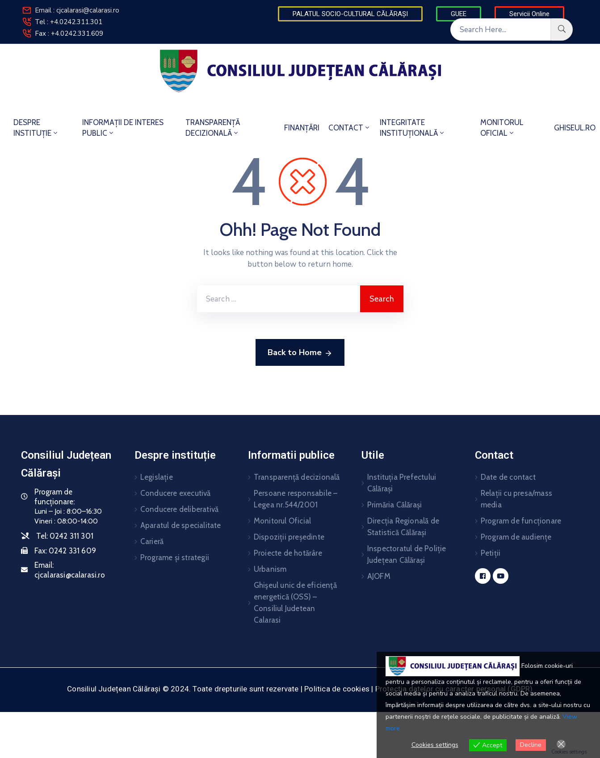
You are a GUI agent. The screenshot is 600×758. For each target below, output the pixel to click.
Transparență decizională (297, 477)
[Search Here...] (500, 29)
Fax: (65, 550)
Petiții (490, 553)
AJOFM (378, 576)
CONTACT (349, 127)
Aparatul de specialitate (180, 525)
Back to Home (300, 353)
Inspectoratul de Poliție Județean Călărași (406, 554)
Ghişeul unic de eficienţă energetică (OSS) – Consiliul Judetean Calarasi (295, 602)
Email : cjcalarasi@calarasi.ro (77, 10)
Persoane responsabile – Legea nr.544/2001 (296, 499)
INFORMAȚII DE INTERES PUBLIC (123, 128)
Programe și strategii (174, 557)
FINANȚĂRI (301, 127)
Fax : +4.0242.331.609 (69, 33)
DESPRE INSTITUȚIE (36, 128)
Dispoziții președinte (289, 536)
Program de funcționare (521, 520)
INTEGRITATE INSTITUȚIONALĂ (412, 128)
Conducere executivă (175, 493)
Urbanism (270, 569)
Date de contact (508, 477)
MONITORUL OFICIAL (502, 128)
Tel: (64, 536)
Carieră (152, 541)
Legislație (156, 477)
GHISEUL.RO (575, 127)
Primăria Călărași (394, 504)
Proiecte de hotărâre (288, 553)
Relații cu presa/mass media (516, 499)
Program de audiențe (516, 536)
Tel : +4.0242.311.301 (68, 21)
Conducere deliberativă (179, 509)
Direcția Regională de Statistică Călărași (403, 526)
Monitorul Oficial (282, 520)
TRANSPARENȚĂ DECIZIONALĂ (212, 128)
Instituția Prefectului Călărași (401, 483)
